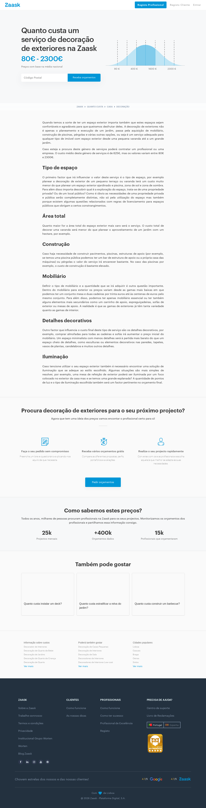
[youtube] (40, 762)
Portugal (157, 725)
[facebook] (20, 762)
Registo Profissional (151, 5)
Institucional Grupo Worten (35, 738)
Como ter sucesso (111, 715)
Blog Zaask (25, 753)
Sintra (136, 662)
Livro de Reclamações (160, 715)
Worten (22, 746)
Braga (136, 655)
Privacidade (25, 731)
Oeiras (136, 658)
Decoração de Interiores (90, 651)
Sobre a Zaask (27, 708)
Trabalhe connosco (30, 715)
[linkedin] (27, 762)
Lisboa (136, 647)
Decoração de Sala (87, 655)
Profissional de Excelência (116, 723)
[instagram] (34, 762)
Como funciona (76, 708)
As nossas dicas (76, 715)
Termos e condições (30, 723)
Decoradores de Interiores (91, 658)
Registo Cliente (180, 5)
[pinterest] (47, 762)
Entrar (197, 5)
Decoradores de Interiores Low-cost (95, 662)
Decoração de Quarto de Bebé (38, 651)
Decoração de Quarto (34, 662)
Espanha (174, 725)
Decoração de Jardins (34, 655)
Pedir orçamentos (103, 482)
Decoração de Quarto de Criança (40, 658)
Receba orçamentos (84, 77)
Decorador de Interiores (35, 647)
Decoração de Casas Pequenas (93, 647)
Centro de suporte (158, 708)
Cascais (136, 651)
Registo (105, 731)
